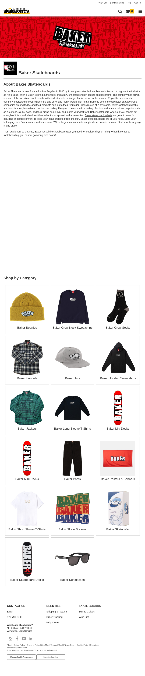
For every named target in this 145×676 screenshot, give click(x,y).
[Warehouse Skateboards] (18, 11)
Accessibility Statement (17, 652)
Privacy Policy (69, 649)
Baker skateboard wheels (104, 112)
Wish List (102, 3)
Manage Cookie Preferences (21, 661)
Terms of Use (56, 649)
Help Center (52, 626)
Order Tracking (54, 621)
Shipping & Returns (57, 615)
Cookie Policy (83, 649)
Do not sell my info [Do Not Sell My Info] (51, 661)
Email (10, 615)
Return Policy (19, 649)
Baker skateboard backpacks (36, 122)
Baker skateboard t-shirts (98, 115)
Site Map (45, 649)
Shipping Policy (33, 649)
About (9, 649)
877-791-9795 (14, 621)
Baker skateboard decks (124, 105)
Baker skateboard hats (92, 118)
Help (129, 3)
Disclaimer (94, 649)
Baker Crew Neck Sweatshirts (72, 328)
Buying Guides (117, 3)
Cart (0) (138, 3)
